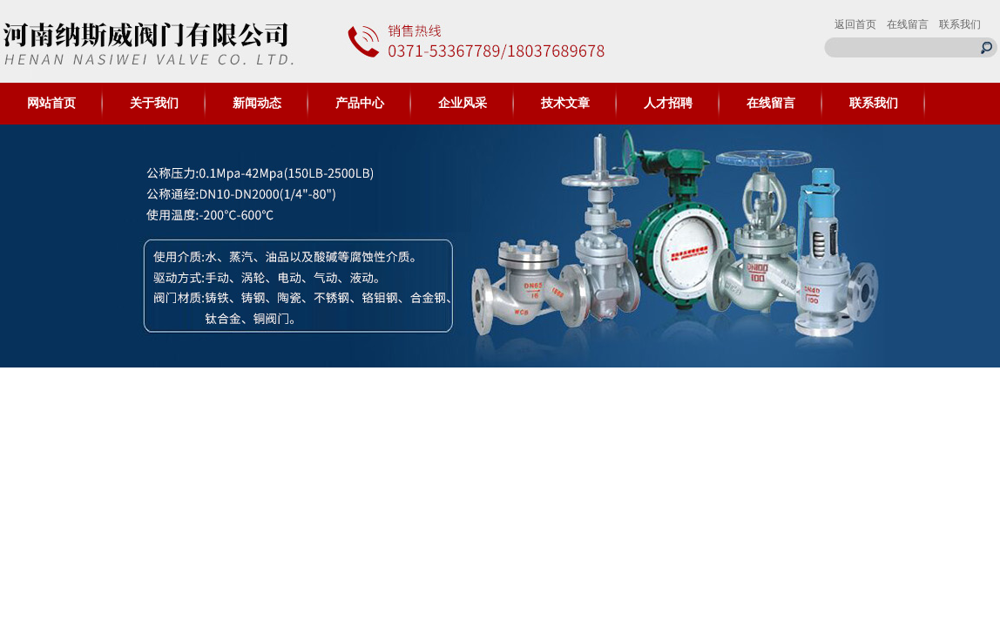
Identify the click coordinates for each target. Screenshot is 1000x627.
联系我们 (960, 24)
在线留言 (908, 24)
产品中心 (359, 103)
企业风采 (462, 103)
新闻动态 (257, 103)
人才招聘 (668, 103)
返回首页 (855, 24)
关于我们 (154, 103)
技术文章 (565, 103)
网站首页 (51, 103)
